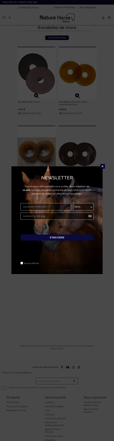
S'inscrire (57, 237)
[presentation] (44, 228)
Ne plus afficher (31, 263)
